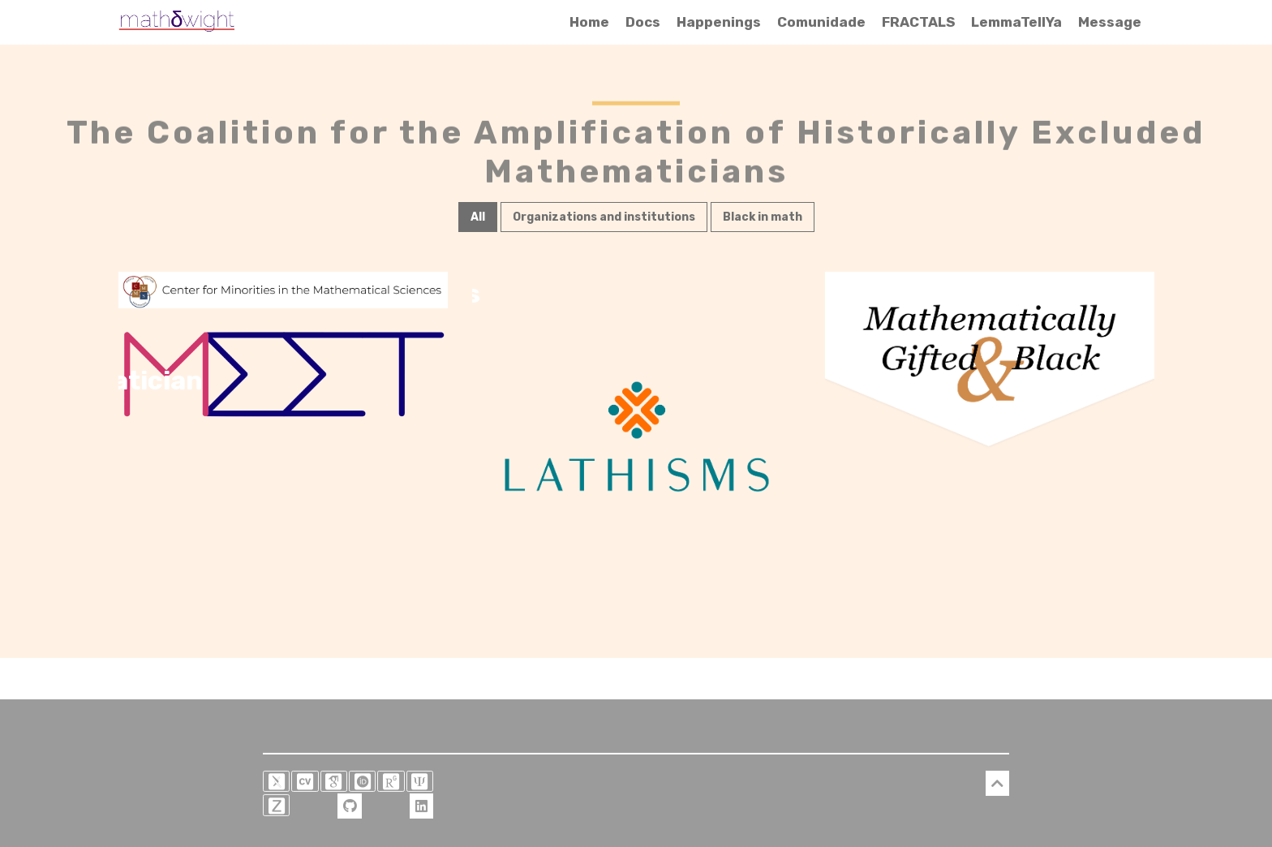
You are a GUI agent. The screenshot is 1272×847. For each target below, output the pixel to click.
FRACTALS (918, 22)
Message (1109, 22)
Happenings (719, 22)
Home (589, 22)
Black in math (762, 216)
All (478, 216)
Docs (642, 22)
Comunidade (821, 22)
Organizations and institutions (604, 216)
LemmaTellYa (1016, 22)
